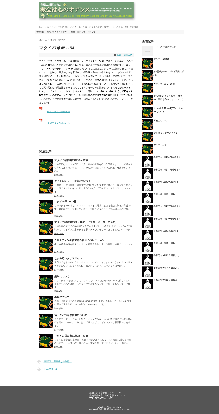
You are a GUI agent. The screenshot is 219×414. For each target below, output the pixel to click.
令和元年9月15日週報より (166, 280)
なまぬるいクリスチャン (68, 258)
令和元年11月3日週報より (166, 194)
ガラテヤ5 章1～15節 (164, 84)
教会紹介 (40, 32)
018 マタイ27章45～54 (58, 111)
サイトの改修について (164, 47)
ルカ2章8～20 (47, 369)
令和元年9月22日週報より (166, 255)
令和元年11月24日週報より (167, 157)
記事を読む (59, 175)
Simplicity (117, 407)
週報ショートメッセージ (57, 32)
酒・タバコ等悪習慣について (70, 315)
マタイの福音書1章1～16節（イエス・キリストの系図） (86, 222)
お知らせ (91, 32)
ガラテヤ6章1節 (161, 59)
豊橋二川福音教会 (106, 409)
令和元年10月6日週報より (166, 243)
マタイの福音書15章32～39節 (71, 160)
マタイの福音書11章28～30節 (71, 335)
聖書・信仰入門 (78, 32)
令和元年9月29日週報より (166, 267)
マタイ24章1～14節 (65, 201)
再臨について (61, 297)
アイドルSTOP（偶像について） (72, 181)
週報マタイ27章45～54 (58, 123)
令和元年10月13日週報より (167, 231)
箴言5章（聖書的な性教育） (54, 362)
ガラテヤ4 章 (159, 145)
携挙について (61, 276)
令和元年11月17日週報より (167, 169)
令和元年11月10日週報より (167, 182)
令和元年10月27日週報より (167, 206)
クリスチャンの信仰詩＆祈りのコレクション (79, 240)
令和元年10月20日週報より (167, 218)
